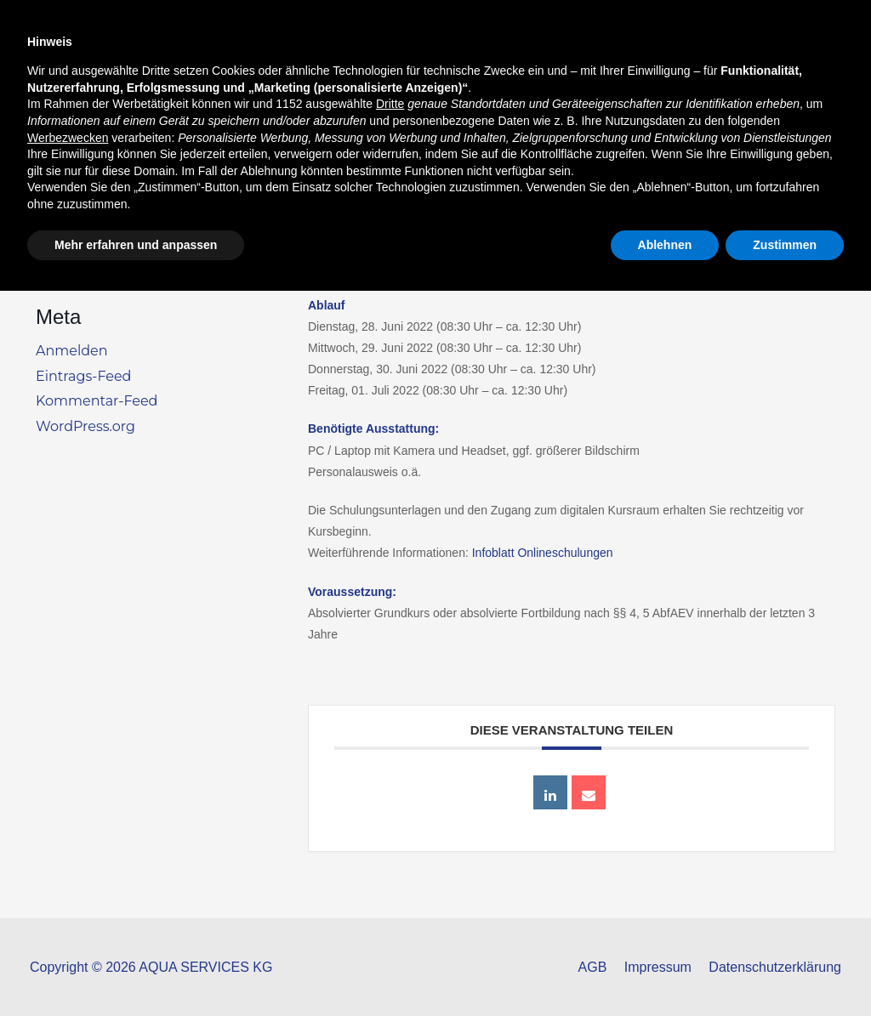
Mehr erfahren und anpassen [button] (135, 969)
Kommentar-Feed (96, 401)
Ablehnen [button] (665, 969)
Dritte (390, 829)
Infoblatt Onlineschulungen (542, 552)
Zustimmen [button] (785, 969)
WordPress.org (85, 426)
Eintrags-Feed (83, 376)
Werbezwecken (67, 862)
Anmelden (72, 351)
